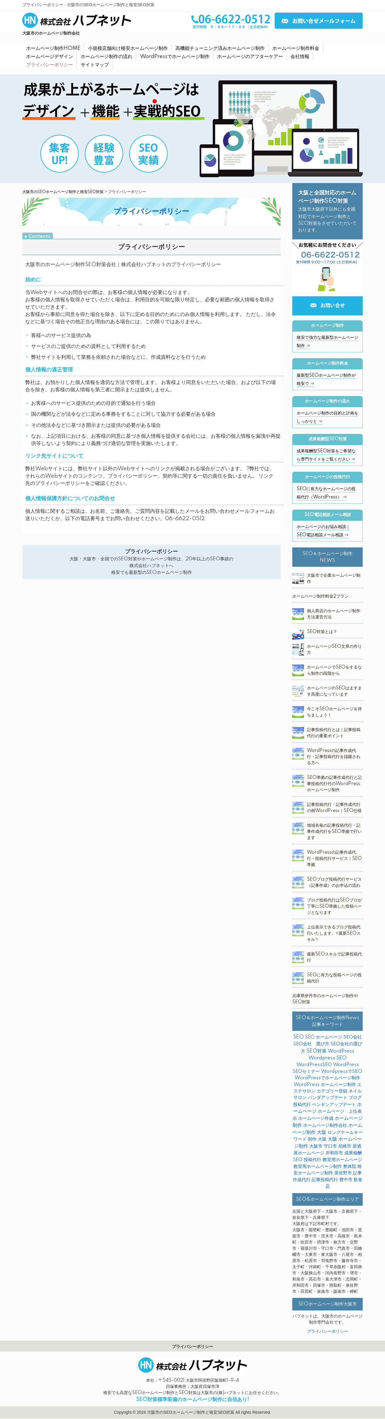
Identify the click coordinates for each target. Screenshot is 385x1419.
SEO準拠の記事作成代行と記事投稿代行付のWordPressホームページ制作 (334, 783)
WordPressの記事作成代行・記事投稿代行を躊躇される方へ (333, 756)
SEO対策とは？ (322, 632)
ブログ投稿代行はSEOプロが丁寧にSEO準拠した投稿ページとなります (334, 906)
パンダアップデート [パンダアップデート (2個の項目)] (327, 1097)
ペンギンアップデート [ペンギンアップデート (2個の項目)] (334, 1104)
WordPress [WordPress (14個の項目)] (341, 1051)
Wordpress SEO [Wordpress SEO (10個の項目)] (327, 1058)
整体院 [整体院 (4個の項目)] (349, 1166)
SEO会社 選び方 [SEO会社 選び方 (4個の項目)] (311, 1043)
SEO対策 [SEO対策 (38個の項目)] (316, 1051)
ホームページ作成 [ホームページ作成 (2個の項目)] (315, 1118)
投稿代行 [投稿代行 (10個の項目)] (312, 1159)
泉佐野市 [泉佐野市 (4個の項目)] (343, 1173)
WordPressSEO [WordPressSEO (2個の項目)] (314, 1064)
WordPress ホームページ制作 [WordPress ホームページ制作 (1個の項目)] (325, 1084)
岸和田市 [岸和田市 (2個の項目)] (334, 1153)
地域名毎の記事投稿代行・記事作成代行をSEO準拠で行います (334, 831)
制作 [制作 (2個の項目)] (312, 1139)
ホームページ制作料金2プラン (320, 596)
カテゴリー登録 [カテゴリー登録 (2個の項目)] (332, 1091)
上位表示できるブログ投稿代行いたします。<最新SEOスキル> (334, 933)
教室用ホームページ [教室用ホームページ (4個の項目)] (342, 1159)
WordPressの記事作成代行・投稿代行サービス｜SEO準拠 (334, 858)
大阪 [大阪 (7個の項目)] (322, 1139)
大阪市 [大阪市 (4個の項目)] (315, 1146)
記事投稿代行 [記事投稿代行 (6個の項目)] (325, 1179)
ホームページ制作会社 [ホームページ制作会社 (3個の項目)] (325, 1125)
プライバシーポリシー (327, 1331)
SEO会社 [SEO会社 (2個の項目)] (352, 1037)
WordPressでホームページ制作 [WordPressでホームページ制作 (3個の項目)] (327, 1077)
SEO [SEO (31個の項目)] (298, 1037)
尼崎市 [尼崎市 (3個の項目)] (344, 1146)
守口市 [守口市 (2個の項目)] (330, 1146)
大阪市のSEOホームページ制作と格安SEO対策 (63, 192)
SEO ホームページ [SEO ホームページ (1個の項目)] (323, 1037)
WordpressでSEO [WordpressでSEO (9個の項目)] (341, 1071)
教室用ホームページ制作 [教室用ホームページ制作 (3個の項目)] (317, 1166)
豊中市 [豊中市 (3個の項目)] (345, 1179)
